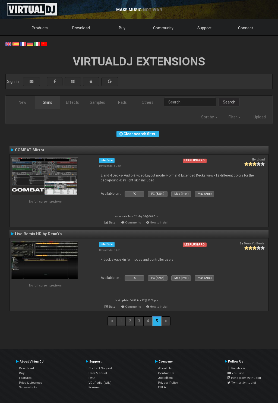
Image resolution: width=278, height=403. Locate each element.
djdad (261, 159)
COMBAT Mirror (30, 150)
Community (163, 28)
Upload (260, 117)
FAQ (92, 378)
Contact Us (166, 373)
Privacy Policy (168, 383)
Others (147, 102)
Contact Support (100, 368)
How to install (159, 222)
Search (229, 102)
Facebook (236, 368)
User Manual (98, 373)
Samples (97, 102)
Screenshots (28, 387)
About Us (165, 368)
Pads (122, 102)
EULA (162, 387)
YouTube (236, 373)
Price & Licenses (30, 383)
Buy (122, 28)
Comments (133, 222)
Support (204, 28)
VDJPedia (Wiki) (100, 383)
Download (81, 28)
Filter (235, 117)
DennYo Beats (254, 243)
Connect (245, 28)
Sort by (209, 117)
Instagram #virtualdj (244, 378)
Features (25, 378)
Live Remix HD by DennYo (38, 234)
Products (40, 28)
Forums (94, 387)
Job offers (165, 378)
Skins (47, 102)
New (22, 102)
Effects (72, 102)
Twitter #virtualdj (242, 383)
